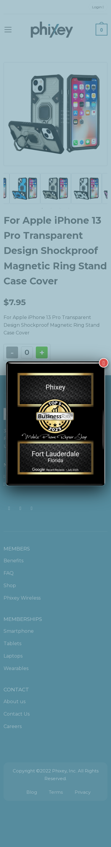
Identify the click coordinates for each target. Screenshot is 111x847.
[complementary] (68, 814)
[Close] (103, 363)
